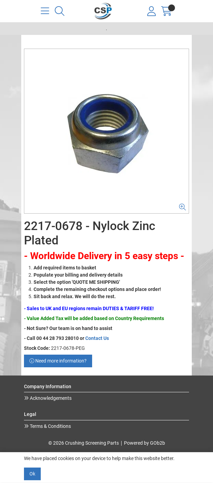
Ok (32, 473)
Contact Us (97, 338)
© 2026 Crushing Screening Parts (83, 443)
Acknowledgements (50, 398)
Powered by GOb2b (144, 443)
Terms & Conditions (50, 426)
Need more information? (58, 361)
